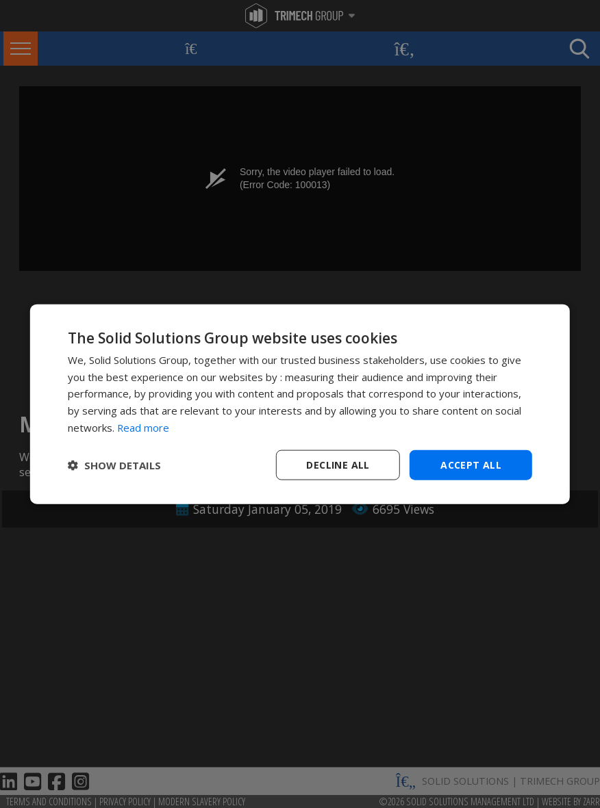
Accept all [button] (470, 464)
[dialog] (300, 404)
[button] (114, 465)
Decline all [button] (337, 464)
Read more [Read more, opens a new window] (143, 427)
